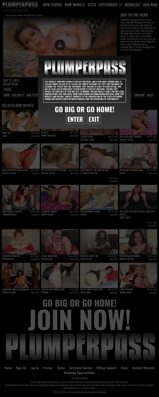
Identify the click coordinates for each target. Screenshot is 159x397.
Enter (75, 119)
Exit (94, 119)
